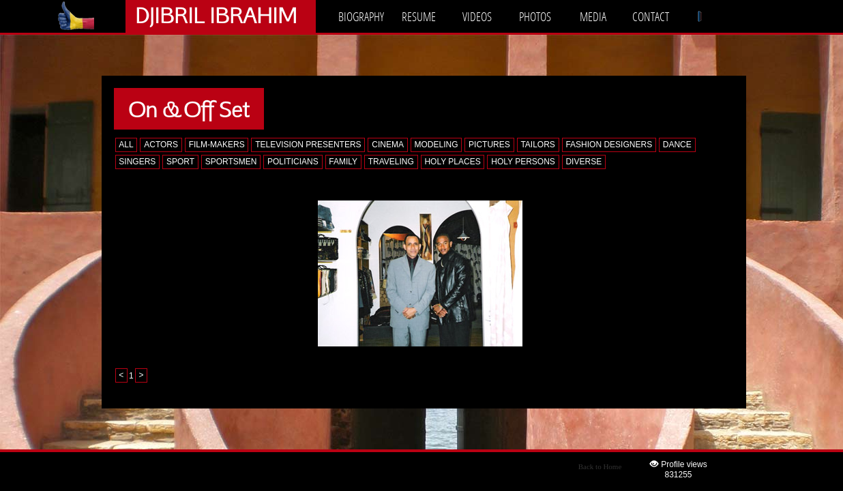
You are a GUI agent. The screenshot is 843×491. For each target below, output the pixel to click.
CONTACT (650, 16)
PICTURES (489, 144)
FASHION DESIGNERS (608, 144)
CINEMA (388, 144)
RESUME (419, 16)
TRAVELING (391, 161)
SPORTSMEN (231, 161)
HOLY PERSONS (523, 161)
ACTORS (161, 144)
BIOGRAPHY (361, 16)
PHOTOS (535, 16)
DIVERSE (583, 161)
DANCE (677, 144)
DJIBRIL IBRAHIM (216, 15)
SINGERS (137, 161)
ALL (126, 144)
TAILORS (537, 144)
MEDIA (593, 16)
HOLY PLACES (452, 161)
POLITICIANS (293, 161)
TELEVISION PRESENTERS (308, 144)
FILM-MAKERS (217, 144)
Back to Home (600, 466)
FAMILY (343, 161)
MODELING (436, 144)
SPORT (180, 161)
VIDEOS (477, 16)
